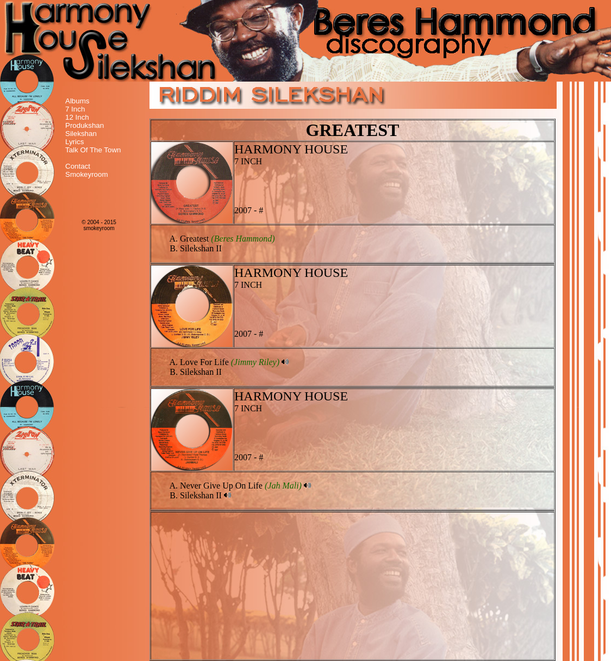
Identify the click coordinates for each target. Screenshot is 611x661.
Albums (77, 101)
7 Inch (75, 109)
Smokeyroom (86, 174)
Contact (77, 166)
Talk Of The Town (93, 150)
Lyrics (74, 142)
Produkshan (84, 125)
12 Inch (77, 117)
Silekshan (81, 133)
